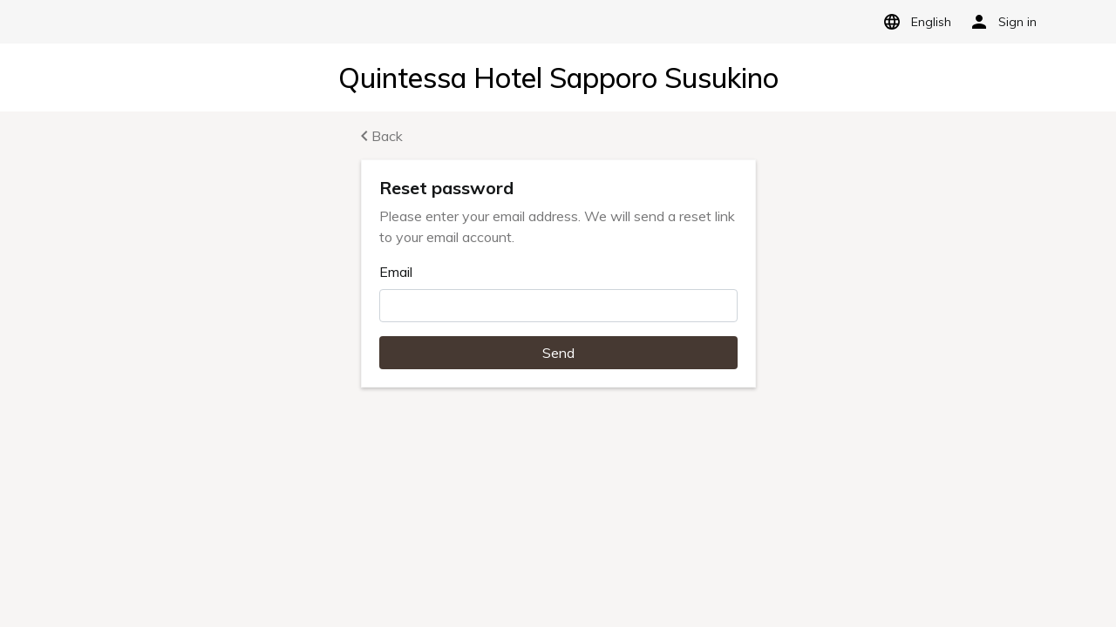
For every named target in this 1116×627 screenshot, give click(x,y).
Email (395, 271)
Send (558, 352)
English (914, 22)
